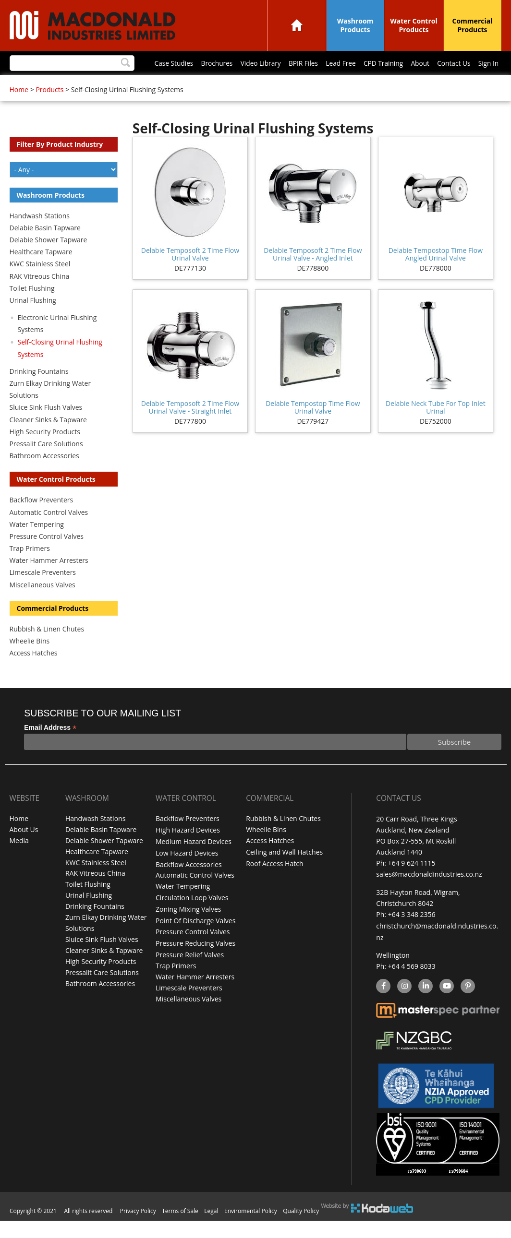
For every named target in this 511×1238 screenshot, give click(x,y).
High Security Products (45, 451)
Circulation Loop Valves (192, 915)
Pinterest (467, 1004)
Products (49, 109)
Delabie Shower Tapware (48, 259)
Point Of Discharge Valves (195, 937)
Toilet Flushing (32, 307)
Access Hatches (34, 672)
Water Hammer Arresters (49, 579)
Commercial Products (472, 25)
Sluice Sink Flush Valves (46, 426)
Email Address (50, 747)
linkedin (425, 1004)
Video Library (129, 84)
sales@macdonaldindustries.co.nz (429, 893)
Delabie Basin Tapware (45, 247)
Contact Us (329, 84)
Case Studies (40, 84)
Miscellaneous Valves (42, 604)
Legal (211, 1228)
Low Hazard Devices (187, 871)
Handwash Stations (40, 235)
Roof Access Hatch (274, 882)
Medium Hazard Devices (193, 860)
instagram (404, 1004)
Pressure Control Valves (47, 555)
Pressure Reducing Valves (195, 959)
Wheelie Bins (30, 660)
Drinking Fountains (39, 390)
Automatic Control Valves (49, 531)
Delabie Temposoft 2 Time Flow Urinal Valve (190, 273)
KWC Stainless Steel (40, 283)
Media (19, 860)
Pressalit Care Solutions (46, 463)
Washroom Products (355, 25)
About (294, 84)
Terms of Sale (180, 1228)
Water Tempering (37, 543)
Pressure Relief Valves (190, 971)
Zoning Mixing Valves (188, 926)
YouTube (445, 1004)
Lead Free (212, 84)
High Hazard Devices (188, 849)
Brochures (84, 84)
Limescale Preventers (43, 591)
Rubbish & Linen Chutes (47, 648)
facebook (382, 1004)
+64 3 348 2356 (412, 933)
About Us (24, 849)
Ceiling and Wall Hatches (284, 871)
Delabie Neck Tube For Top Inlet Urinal (436, 426)
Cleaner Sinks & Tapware (48, 439)
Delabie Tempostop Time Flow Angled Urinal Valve (436, 273)
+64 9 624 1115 (412, 882)
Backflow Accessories (189, 882)
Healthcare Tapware (41, 271)
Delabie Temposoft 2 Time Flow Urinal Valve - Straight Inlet (190, 426)
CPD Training (256, 84)
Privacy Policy (138, 1228)
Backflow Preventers (41, 519)
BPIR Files (173, 84)
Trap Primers (30, 567)
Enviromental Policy (250, 1228)
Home (297, 25)
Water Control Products (414, 25)
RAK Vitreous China (40, 295)
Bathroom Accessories (44, 475)
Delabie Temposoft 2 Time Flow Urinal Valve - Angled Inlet (313, 273)
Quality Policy (301, 1228)
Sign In (365, 84)
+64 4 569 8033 (412, 984)
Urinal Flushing (33, 319)
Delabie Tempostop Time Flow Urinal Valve (313, 426)
